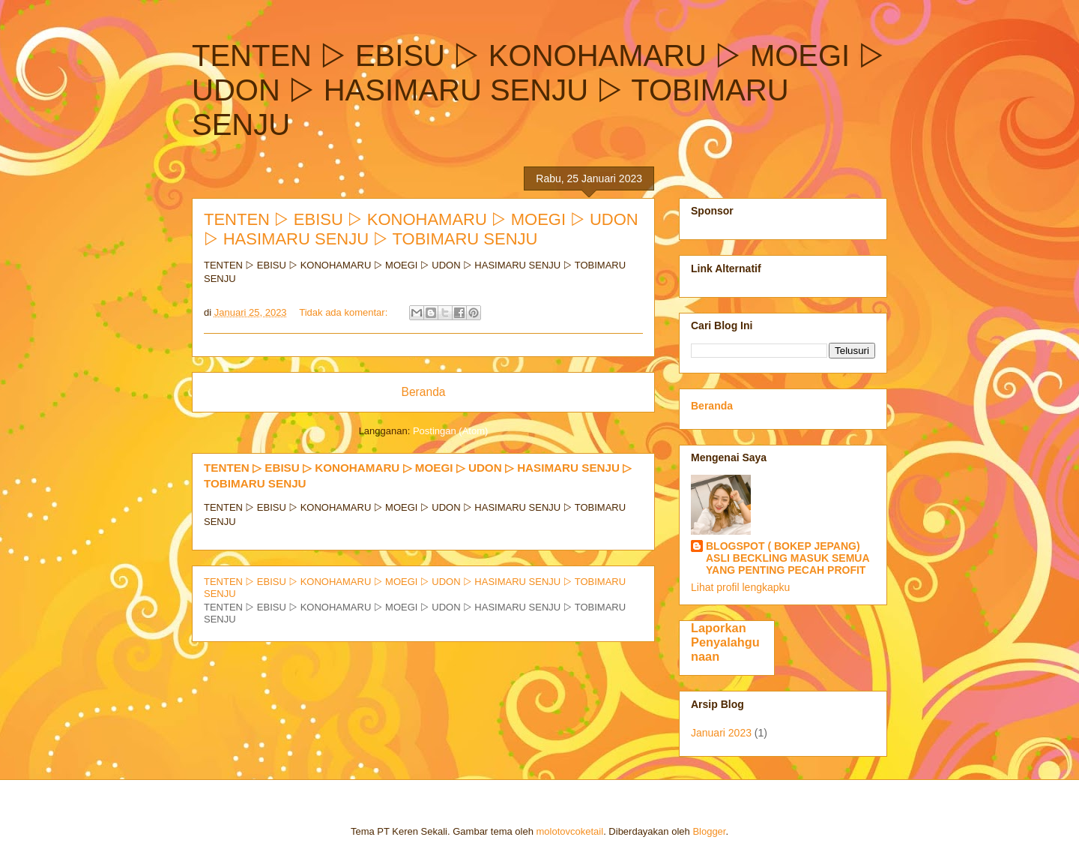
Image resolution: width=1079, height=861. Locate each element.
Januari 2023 (721, 733)
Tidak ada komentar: (344, 312)
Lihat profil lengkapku (740, 587)
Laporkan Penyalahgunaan (725, 642)
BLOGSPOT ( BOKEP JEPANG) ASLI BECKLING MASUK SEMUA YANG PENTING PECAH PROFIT (788, 558)
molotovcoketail (570, 831)
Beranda (424, 392)
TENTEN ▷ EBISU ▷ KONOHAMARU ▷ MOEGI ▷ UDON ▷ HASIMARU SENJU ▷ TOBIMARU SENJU (421, 229)
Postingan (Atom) (450, 430)
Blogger (708, 831)
